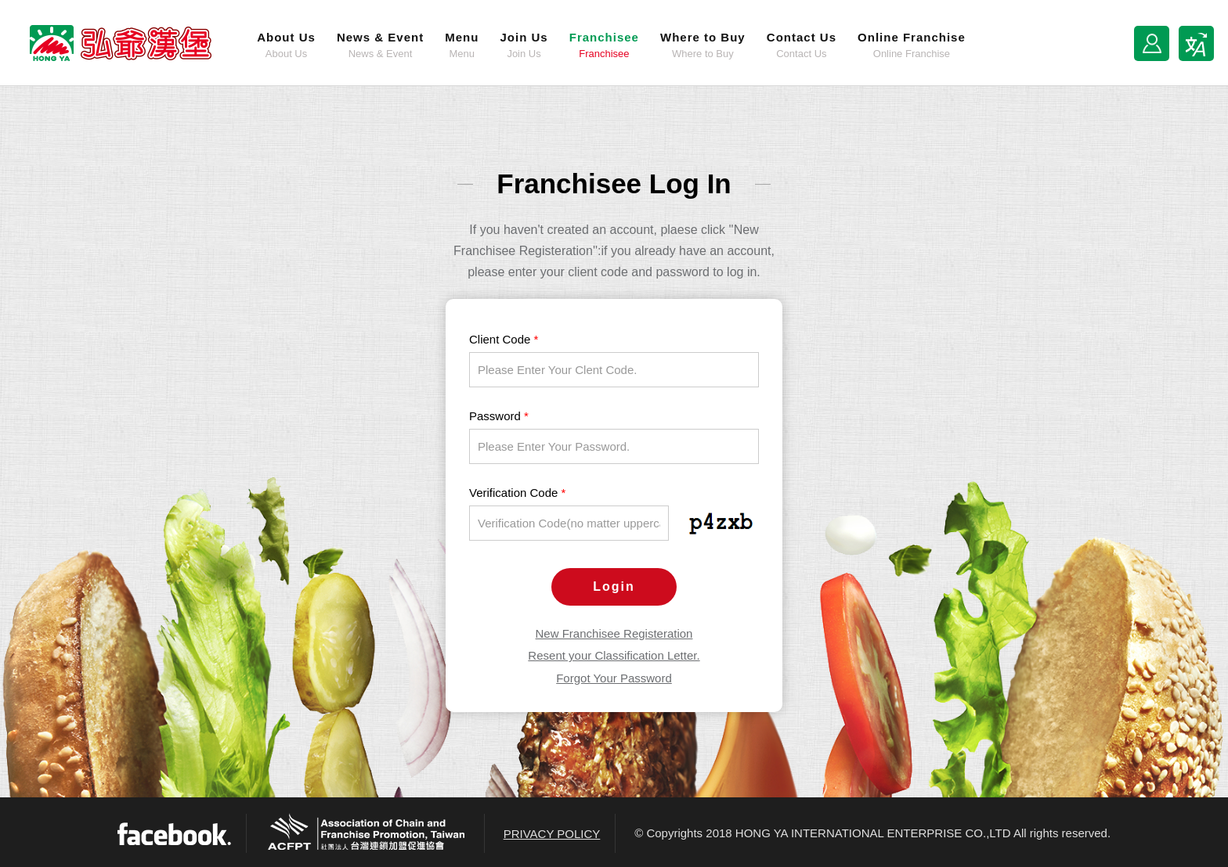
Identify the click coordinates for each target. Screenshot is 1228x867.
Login (614, 586)
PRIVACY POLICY (552, 833)
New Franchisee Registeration (614, 633)
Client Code (503, 339)
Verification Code (517, 492)
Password (499, 416)
